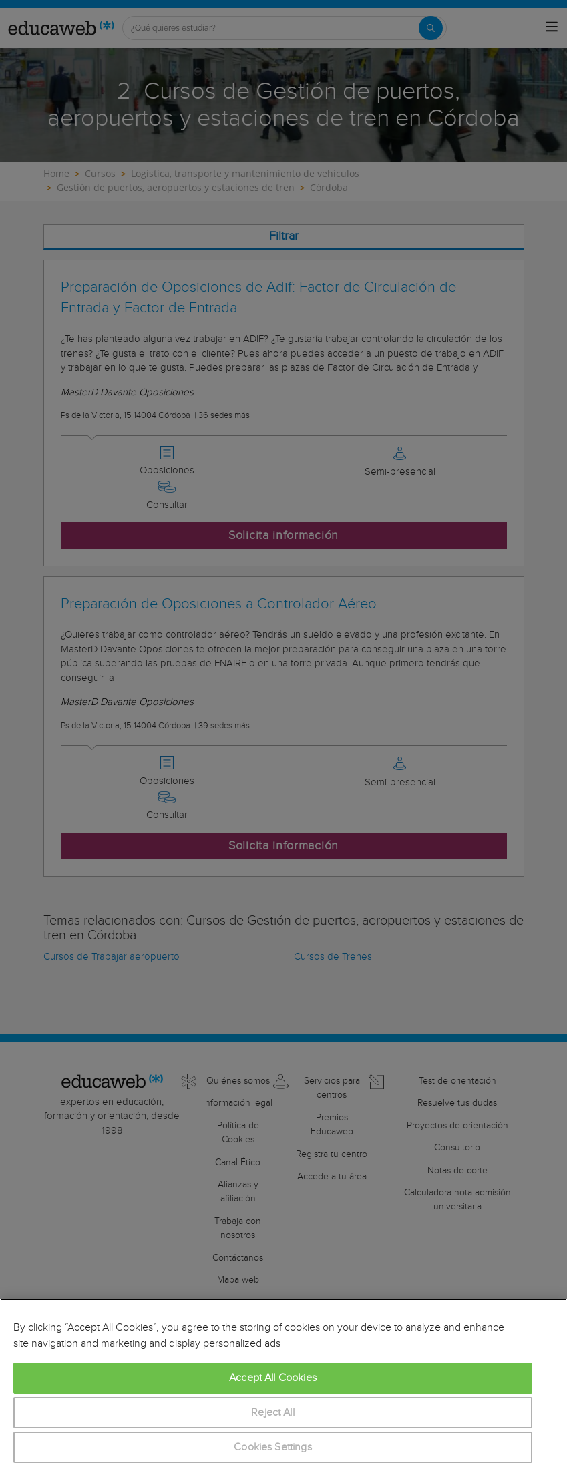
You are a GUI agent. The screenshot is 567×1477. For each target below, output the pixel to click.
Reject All (273, 1412)
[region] (283, 1388)
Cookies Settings (273, 1447)
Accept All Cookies (273, 1378)
